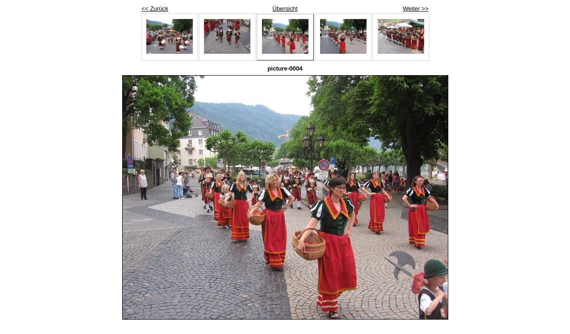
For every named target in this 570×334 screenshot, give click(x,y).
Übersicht (284, 8)
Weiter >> (415, 8)
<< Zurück (155, 8)
